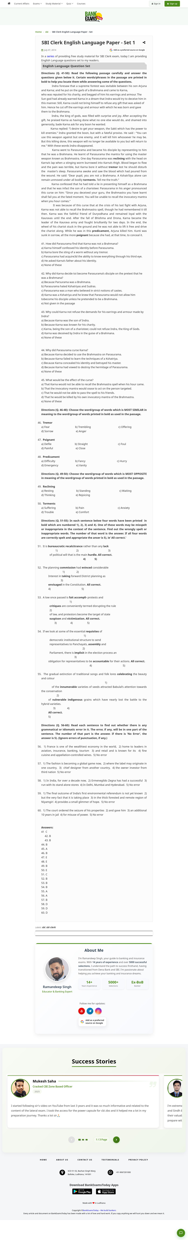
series (50, 56)
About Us (62, 1179)
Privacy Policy (138, 1179)
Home (38, 31)
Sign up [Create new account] (172, 3)
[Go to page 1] (79, 1159)
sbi (47, 31)
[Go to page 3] (86, 1159)
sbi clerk (51, 927)
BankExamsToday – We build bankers (99, 1230)
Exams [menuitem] (36, 3)
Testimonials (110, 1179)
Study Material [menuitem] (53, 3)
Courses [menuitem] (81, 3)
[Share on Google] (127, 50)
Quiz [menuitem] (68, 3)
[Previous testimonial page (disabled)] (71, 1159)
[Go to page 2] (83, 1159)
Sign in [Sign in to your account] (156, 3)
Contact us (85, 1179)
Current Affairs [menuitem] (21, 3)
